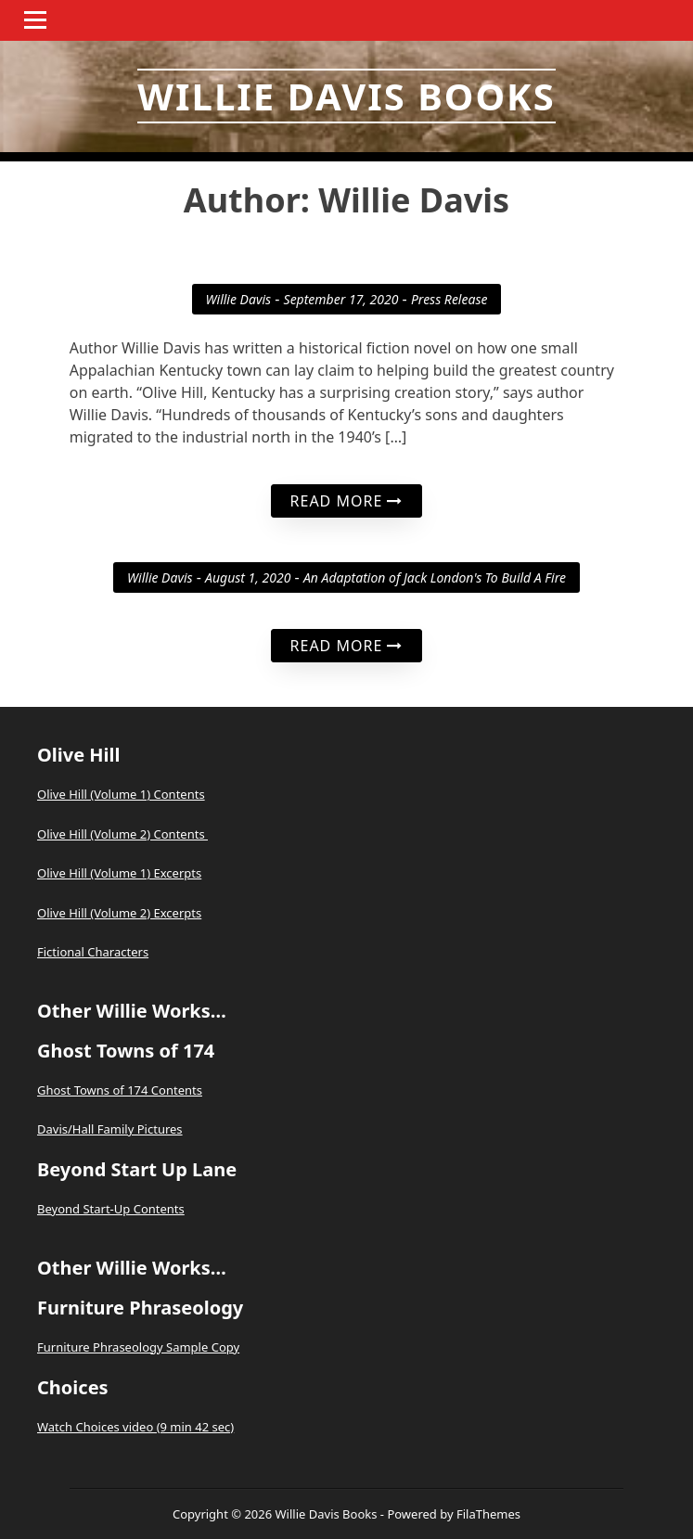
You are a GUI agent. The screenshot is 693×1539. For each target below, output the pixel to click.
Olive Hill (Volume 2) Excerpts (119, 912)
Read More (347, 501)
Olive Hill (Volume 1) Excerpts (119, 873)
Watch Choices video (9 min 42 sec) (135, 1426)
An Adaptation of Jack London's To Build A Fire (434, 577)
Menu (37, 20)
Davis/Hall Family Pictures (110, 1129)
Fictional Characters (92, 951)
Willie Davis (239, 299)
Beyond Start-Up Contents (111, 1208)
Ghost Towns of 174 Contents (119, 1090)
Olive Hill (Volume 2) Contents (122, 834)
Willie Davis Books (346, 96)
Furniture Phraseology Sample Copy (138, 1347)
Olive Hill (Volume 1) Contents (121, 794)
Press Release (449, 299)
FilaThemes (488, 1514)
